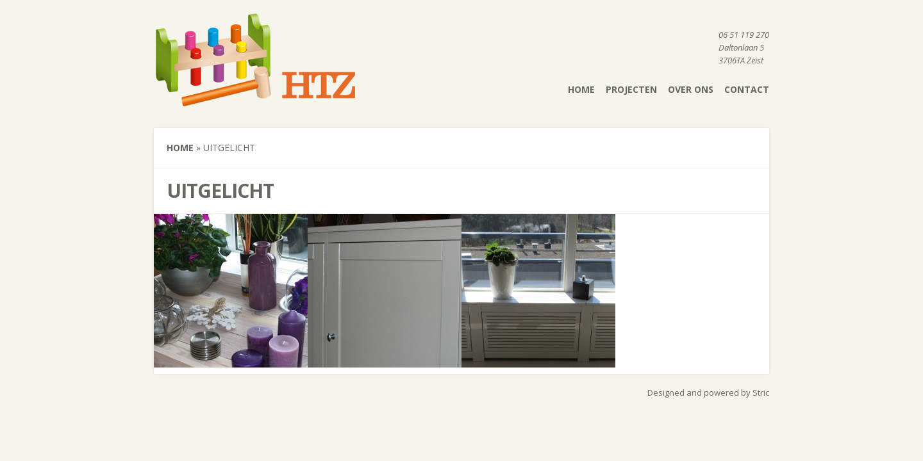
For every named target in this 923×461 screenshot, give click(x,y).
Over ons (690, 89)
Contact (746, 89)
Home (581, 89)
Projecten (631, 89)
